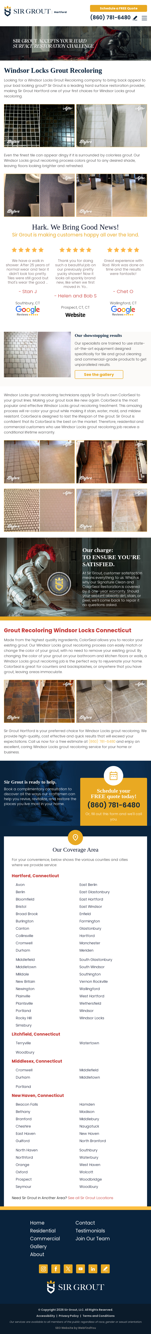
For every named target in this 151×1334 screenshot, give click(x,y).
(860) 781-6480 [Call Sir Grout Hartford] (110, 17)
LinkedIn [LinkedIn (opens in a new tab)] (92, 1268)
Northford (24, 1157)
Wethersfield (90, 1003)
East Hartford (91, 899)
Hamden (87, 1104)
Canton (22, 928)
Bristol (21, 906)
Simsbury (24, 1025)
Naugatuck (89, 1126)
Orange (22, 1164)
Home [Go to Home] (37, 1223)
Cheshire (23, 1126)
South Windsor (92, 966)
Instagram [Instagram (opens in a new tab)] (43, 1268)
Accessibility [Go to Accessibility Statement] (45, 1316)
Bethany (23, 1111)
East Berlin (88, 884)
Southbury (88, 1150)
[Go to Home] (37, 12)
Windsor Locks (91, 1017)
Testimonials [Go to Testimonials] (90, 1231)
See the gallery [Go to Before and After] (99, 374)
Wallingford (89, 988)
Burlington (24, 921)
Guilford (23, 1140)
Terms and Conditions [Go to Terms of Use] (99, 1316)
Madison (86, 1111)
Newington (25, 988)
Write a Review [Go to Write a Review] (135, 18)
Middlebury (89, 1118)
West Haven (89, 1164)
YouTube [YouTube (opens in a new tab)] (80, 1268)
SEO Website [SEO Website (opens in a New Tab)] (64, 1328)
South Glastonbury (95, 959)
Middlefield (25, 959)
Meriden (86, 950)
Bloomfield (25, 899)
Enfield (85, 913)
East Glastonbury (94, 891)
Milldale (22, 974)
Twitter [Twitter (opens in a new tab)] (68, 1268)
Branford (24, 1118)
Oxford (22, 1172)
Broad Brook (27, 913)
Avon (20, 884)
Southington (90, 974)
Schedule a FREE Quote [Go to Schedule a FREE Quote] (118, 8)
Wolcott (86, 1172)
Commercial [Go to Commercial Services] (45, 1238)
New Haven (89, 1133)
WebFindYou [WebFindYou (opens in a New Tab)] (87, 1328)
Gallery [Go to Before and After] (38, 1246)
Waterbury (88, 1157)
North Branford (92, 1140)
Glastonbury (90, 928)
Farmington (89, 921)
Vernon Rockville (93, 981)
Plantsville (24, 1003)
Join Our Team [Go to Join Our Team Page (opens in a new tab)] (93, 1238)
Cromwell (24, 943)
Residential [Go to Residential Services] (43, 1231)
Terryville (23, 1043)
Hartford (87, 935)
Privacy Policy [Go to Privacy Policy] (69, 1316)
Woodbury (25, 1052)
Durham (23, 950)
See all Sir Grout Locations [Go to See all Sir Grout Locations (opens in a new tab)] (90, 1197)
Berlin (20, 891)
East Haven (25, 1133)
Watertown (89, 1043)
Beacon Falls (27, 1104)
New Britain (25, 981)
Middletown (26, 966)
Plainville (23, 996)
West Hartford (91, 996)
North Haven (27, 1150)
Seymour (23, 1186)
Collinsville (24, 935)
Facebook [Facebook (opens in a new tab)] (55, 1268)
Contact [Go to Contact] (85, 1223)
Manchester (89, 943)
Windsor (86, 1010)
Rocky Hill (24, 1017)
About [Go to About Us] (37, 1254)
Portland (23, 1010)
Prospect (24, 1179)
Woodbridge (90, 1179)
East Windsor (90, 906)
